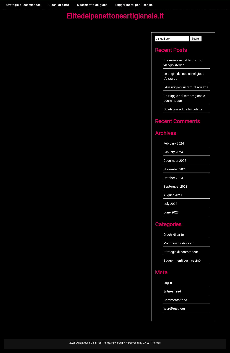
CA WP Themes (152, 342)
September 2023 (175, 186)
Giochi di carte (59, 5)
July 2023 (170, 204)
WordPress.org (174, 308)
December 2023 (175, 160)
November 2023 (175, 169)
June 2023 (171, 212)
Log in (168, 283)
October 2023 (173, 178)
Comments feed (175, 300)
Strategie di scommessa (23, 5)
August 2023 (173, 195)
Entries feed (172, 291)
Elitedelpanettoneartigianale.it (115, 16)
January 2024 (173, 152)
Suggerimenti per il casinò (134, 5)
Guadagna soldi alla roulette (183, 109)
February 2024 (174, 143)
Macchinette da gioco (92, 5)
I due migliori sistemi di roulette (186, 87)
